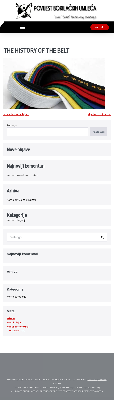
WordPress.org (16, 330)
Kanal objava (15, 322)
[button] (23, 27)
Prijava (11, 318)
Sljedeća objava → (99, 114)
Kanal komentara (18, 326)
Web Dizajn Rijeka (96, 379)
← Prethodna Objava (16, 114)
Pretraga (12, 125)
